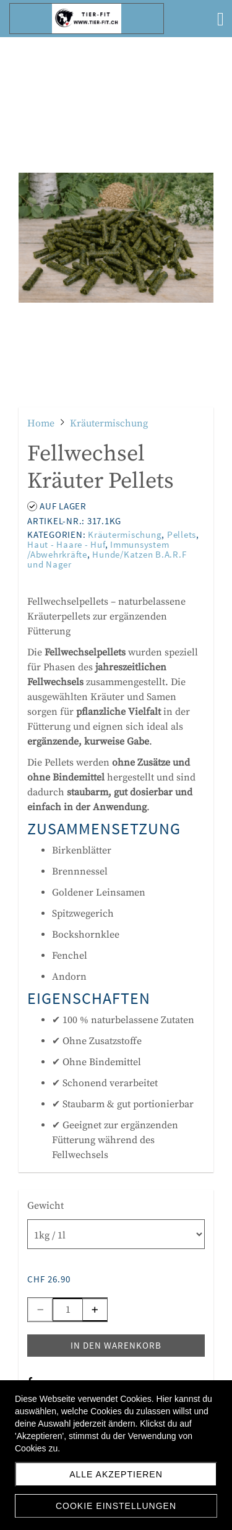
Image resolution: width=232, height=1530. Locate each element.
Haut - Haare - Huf (66, 544)
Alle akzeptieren (116, 1474)
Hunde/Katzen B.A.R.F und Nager (106, 559)
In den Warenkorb (116, 1345)
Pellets (181, 534)
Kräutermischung (124, 534)
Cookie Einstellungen (116, 1506)
